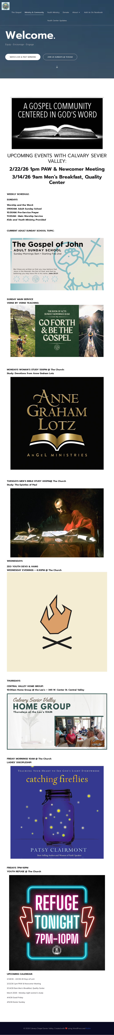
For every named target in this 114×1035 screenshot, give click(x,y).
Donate (66, 12)
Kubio (88, 1028)
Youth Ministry (53, 12)
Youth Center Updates (57, 20)
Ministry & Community (34, 12)
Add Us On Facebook (93, 12)
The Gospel (16, 12)
